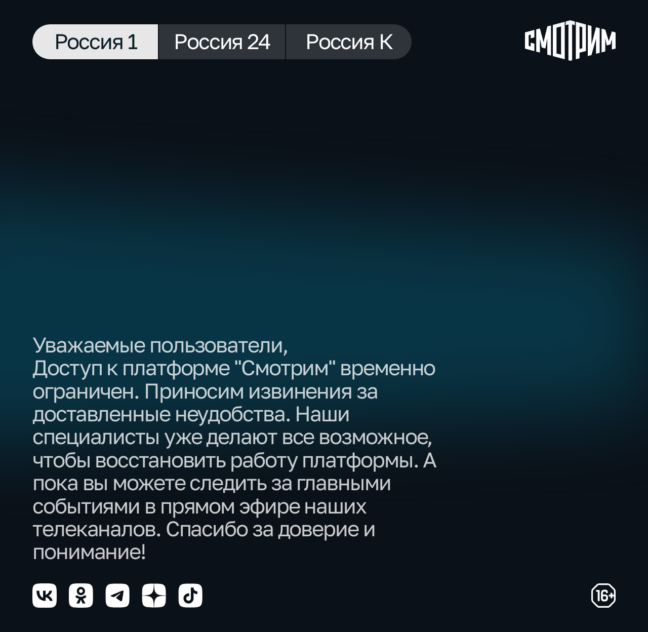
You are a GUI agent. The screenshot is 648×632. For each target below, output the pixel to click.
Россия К (348, 41)
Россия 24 (222, 41)
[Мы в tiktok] (190, 595)
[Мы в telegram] (117, 595)
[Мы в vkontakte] (44, 595)
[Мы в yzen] (154, 595)
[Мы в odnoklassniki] (81, 595)
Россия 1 (95, 41)
